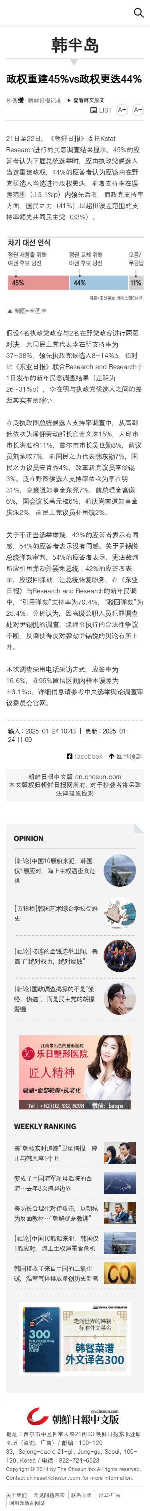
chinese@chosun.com (53, 1477)
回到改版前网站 (27, 1503)
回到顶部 (125, 756)
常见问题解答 (49, 1495)
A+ (122, 109)
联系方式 (81, 1495)
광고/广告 (109, 1495)
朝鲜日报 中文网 (75, 11)
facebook (84, 756)
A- (138, 109)
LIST (101, 110)
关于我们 (16, 1495)
